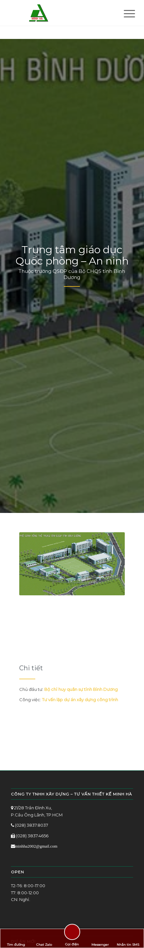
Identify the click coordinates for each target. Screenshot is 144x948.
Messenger (100, 939)
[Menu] (124, 13)
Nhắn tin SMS (128, 939)
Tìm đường (16, 939)
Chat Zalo (44, 939)
